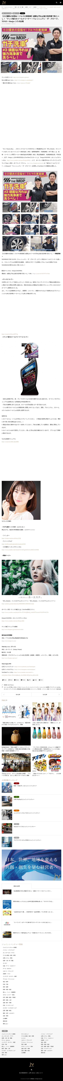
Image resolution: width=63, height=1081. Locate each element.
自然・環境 (5, 1015)
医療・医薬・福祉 (7, 989)
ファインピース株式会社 (55, 689)
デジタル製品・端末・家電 (9, 955)
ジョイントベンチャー (34, 687)
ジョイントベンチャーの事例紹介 (28, 1078)
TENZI (14, 687)
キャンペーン (34, 689)
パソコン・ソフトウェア (8, 950)
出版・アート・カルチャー (9, 965)
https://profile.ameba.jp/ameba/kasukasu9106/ (14, 544)
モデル (15, 689)
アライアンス (53, 687)
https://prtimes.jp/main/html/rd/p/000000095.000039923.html (18, 603)
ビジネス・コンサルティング (10, 1008)
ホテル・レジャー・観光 (8, 994)
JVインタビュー (25, 1034)
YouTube (58, 687)
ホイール (6, 687)
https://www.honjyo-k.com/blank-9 (24, 80)
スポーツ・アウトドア (8, 971)
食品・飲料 (5, 981)
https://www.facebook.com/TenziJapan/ (25, 666)
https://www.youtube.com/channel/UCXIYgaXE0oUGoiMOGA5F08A (20, 549)
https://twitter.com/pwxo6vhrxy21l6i (11, 538)
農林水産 (5, 1021)
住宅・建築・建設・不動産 (9, 997)
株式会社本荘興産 (26, 689)
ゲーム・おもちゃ (7, 968)
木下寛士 (11, 687)
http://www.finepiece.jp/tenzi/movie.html (12, 629)
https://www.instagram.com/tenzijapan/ (25, 669)
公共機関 (5, 1018)
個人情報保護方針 (23, 1072)
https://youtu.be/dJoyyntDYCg (10, 334)
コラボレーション (21, 687)
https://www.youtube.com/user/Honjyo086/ (18, 160)
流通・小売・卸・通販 (6, 13)
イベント (44, 689)
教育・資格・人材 (7, 1000)
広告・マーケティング (8, 1005)
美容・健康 (5, 987)
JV (4, 689)
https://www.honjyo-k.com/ (9, 641)
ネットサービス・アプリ (8, 952)
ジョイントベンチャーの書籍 (10, 947)
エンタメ (5, 963)
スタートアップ (9, 689)
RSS (31, 1069)
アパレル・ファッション (8, 979)
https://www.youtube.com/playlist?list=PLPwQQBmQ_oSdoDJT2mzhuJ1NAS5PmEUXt (25, 612)
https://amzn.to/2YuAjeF (23, 83)
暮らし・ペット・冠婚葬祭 (9, 992)
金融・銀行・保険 (7, 1002)
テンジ (27, 687)
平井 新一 (39, 689)
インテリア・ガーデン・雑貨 (10, 976)
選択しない (5, 1023)
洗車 (48, 689)
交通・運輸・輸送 (7, 1010)
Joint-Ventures (11, 685)
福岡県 (47, 687)
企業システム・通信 (7, 958)
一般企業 (22, 13)
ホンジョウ (43, 687)
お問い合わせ (32, 1072)
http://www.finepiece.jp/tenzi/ (21, 77)
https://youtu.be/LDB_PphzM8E (10, 441)
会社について (39, 1072)
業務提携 (19, 689)
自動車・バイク (16, 13)
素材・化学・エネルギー (8, 1013)
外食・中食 (5, 984)
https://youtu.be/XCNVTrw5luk (41, 273)
